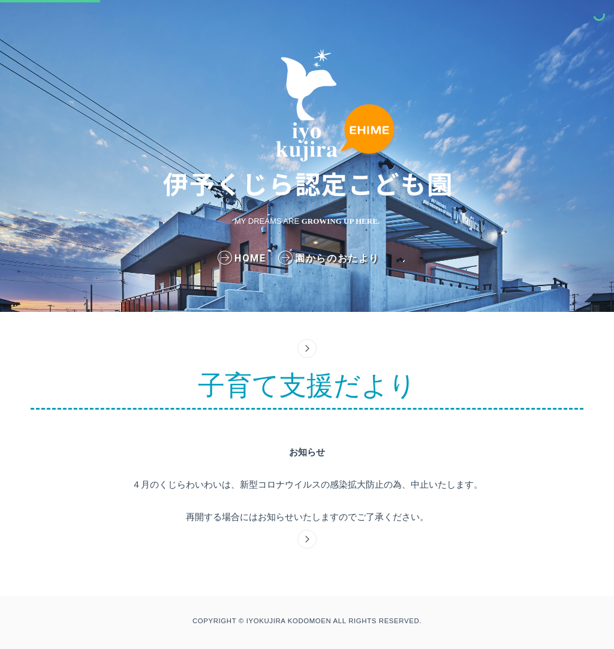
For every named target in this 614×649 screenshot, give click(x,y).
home (243, 258)
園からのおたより (331, 258)
